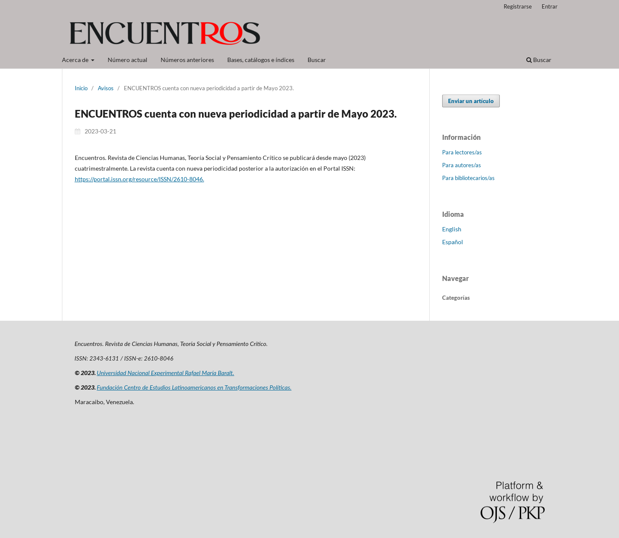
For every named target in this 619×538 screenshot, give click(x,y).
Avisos (106, 88)
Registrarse (518, 6)
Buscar (317, 59)
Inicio (81, 88)
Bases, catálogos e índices (260, 59)
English (451, 229)
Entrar (549, 6)
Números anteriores (187, 59)
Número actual (127, 59)
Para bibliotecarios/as (468, 177)
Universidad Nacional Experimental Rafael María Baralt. (166, 372)
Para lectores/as (462, 152)
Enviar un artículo (471, 101)
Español (452, 241)
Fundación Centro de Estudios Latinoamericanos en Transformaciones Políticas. (194, 387)
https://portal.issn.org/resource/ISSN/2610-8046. (139, 179)
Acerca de (76, 59)
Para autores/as (461, 165)
